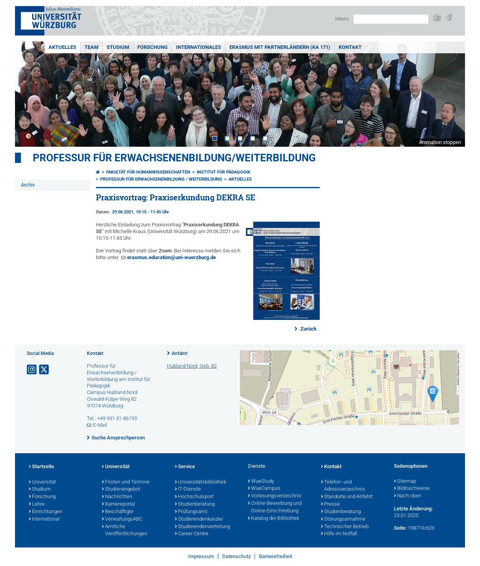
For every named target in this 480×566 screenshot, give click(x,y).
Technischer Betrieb (345, 527)
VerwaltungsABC (122, 519)
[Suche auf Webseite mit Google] (391, 19)
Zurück (308, 329)
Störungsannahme (343, 519)
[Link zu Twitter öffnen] (44, 370)
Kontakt (350, 47)
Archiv (28, 185)
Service (185, 467)
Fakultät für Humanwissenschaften (148, 172)
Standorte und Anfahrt (347, 497)
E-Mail (100, 425)
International (44, 519)
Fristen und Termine (126, 482)
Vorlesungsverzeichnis (275, 496)
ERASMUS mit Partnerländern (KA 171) (279, 47)
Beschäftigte (117, 512)
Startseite (41, 467)
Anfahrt (180, 353)
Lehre (37, 504)
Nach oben (407, 496)
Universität (42, 482)
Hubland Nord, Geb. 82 (192, 366)
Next (451, 94)
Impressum (201, 556)
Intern (342, 19)
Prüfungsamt (191, 512)
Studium (118, 47)
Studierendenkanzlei (199, 519)
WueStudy (261, 481)
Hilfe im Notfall (339, 534)
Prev (29, 94)
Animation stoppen (440, 142)
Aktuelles (62, 47)
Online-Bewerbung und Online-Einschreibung (275, 507)
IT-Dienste (188, 489)
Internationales (198, 47)
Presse (330, 504)
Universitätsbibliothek (200, 482)
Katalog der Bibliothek (273, 518)
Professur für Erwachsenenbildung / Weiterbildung (161, 179)
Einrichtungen (45, 512)
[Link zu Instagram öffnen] (32, 370)
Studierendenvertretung (202, 527)
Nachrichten (117, 497)
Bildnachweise (412, 488)
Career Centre (191, 534)
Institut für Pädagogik (223, 172)
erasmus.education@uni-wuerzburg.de (171, 257)
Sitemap (405, 481)
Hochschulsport (194, 497)
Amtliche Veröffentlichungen (124, 530)
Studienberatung (195, 504)
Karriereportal (118, 504)
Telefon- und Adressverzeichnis (343, 486)
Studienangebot (121, 489)
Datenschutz (236, 556)
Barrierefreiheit (275, 556)
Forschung (152, 47)
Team (91, 47)
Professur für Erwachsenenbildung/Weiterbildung (174, 158)
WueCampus (264, 488)
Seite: (400, 528)
